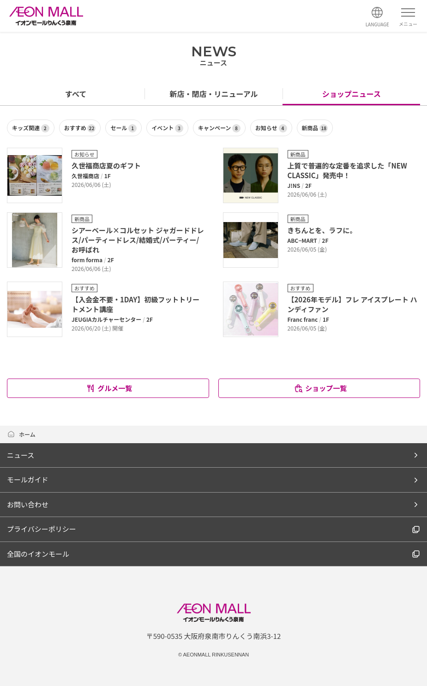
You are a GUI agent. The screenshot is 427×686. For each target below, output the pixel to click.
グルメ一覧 (109, 388)
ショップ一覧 (320, 388)
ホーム (21, 434)
